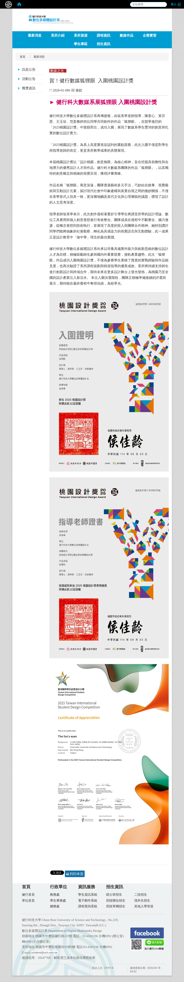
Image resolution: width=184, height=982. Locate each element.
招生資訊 (103, 44)
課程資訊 (103, 35)
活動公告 (29, 79)
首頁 (22, 56)
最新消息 (34, 35)
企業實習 (149, 35)
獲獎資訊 (29, 88)
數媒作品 (126, 35)
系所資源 (80, 35)
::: (163, 29)
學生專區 (80, 44)
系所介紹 (57, 35)
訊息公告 (29, 69)
